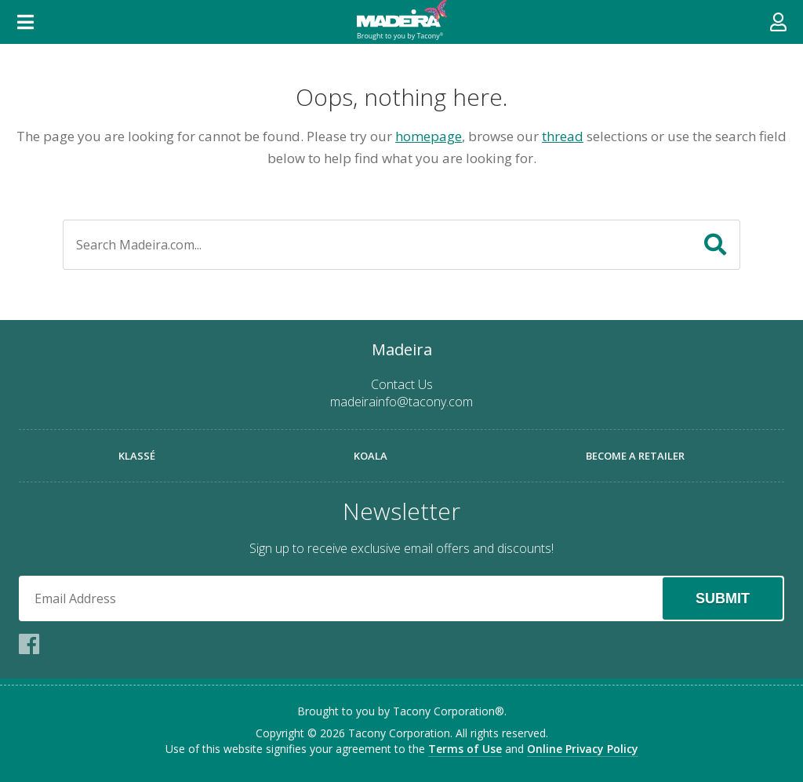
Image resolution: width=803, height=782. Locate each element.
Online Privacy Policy (582, 748)
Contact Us (402, 384)
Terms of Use (465, 748)
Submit (723, 598)
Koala (370, 456)
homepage (428, 136)
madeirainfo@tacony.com (401, 401)
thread (562, 136)
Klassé (136, 456)
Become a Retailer (635, 456)
